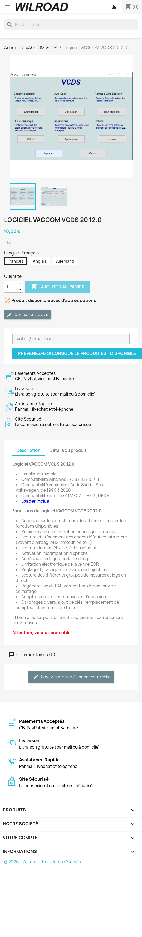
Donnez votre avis (27, 314)
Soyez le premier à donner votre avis (71, 677)
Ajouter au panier (58, 286)
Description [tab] (28, 450)
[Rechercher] (71, 24)
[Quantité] (10, 287)
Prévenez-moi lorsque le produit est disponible (77, 353)
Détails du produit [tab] (68, 450)
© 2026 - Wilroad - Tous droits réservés (42, 862)
